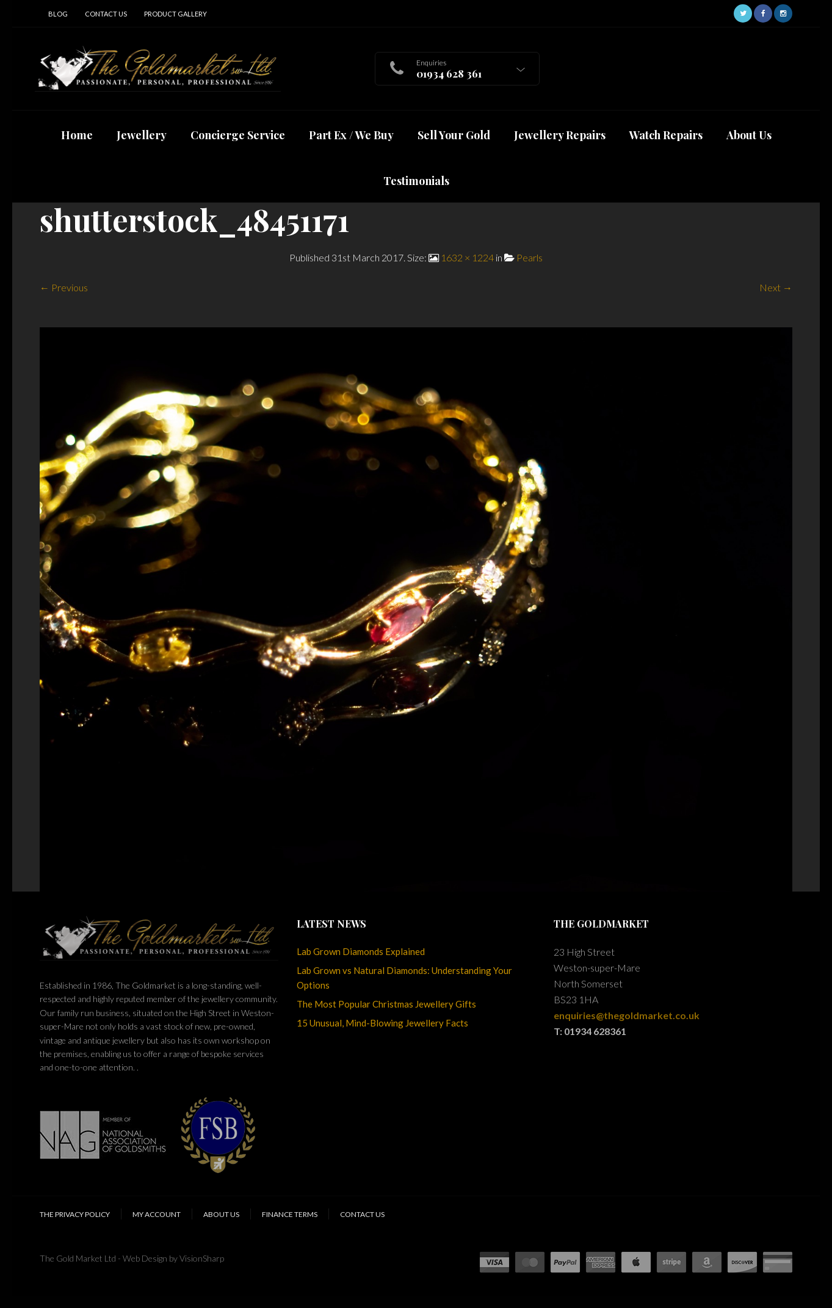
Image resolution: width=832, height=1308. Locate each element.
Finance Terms (289, 1214)
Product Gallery (175, 14)
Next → (775, 287)
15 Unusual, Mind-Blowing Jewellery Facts (382, 1022)
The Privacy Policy (75, 1214)
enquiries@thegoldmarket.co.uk (627, 1015)
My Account (156, 1214)
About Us (221, 1214)
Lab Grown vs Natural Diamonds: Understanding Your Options (404, 977)
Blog (58, 14)
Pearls (529, 257)
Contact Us (106, 14)
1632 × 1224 (467, 257)
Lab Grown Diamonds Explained (361, 951)
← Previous (64, 287)
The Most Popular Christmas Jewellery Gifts (386, 1003)
